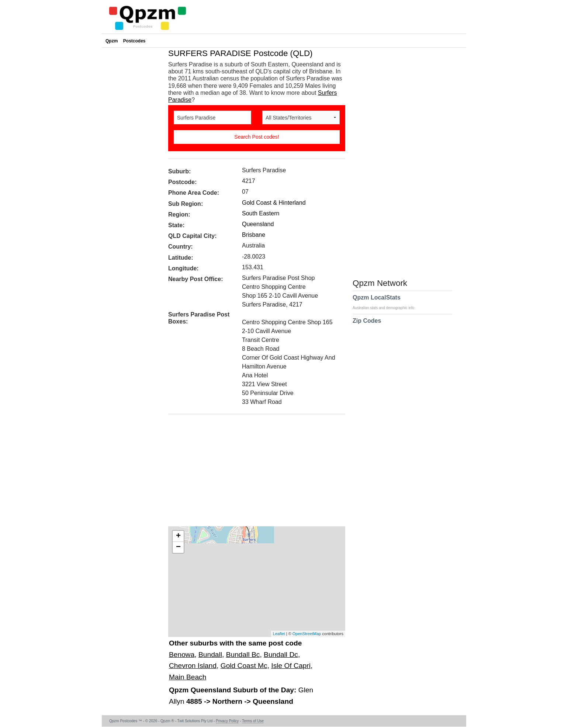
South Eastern (260, 213)
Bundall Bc (243, 654)
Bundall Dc (281, 654)
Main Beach (187, 677)
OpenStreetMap (306, 633)
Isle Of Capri (291, 665)
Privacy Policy (227, 721)
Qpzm (111, 41)
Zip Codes (367, 325)
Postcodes (134, 41)
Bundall (210, 654)
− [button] (178, 547)
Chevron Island (193, 665)
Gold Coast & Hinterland (274, 203)
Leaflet (279, 633)
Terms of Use (253, 721)
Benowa (181, 654)
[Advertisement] (253, 473)
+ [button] (178, 536)
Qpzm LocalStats (387, 302)
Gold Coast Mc (244, 665)
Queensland (258, 224)
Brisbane (253, 235)
